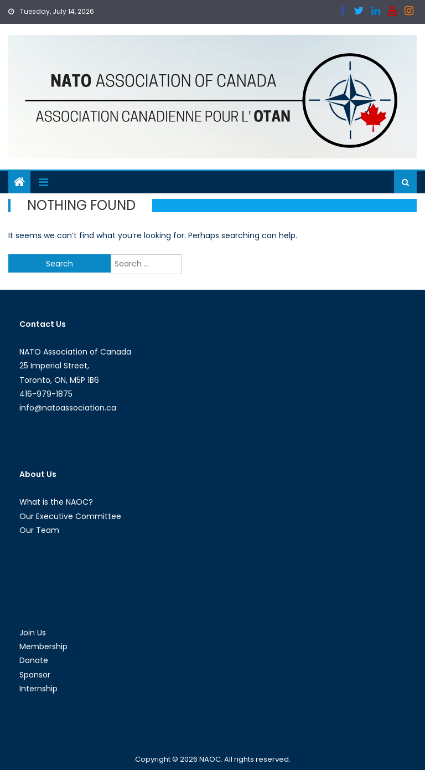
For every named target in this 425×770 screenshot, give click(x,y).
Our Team (39, 530)
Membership (43, 646)
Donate (33, 660)
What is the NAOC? (56, 501)
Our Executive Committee (70, 516)
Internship (38, 688)
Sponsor (34, 674)
